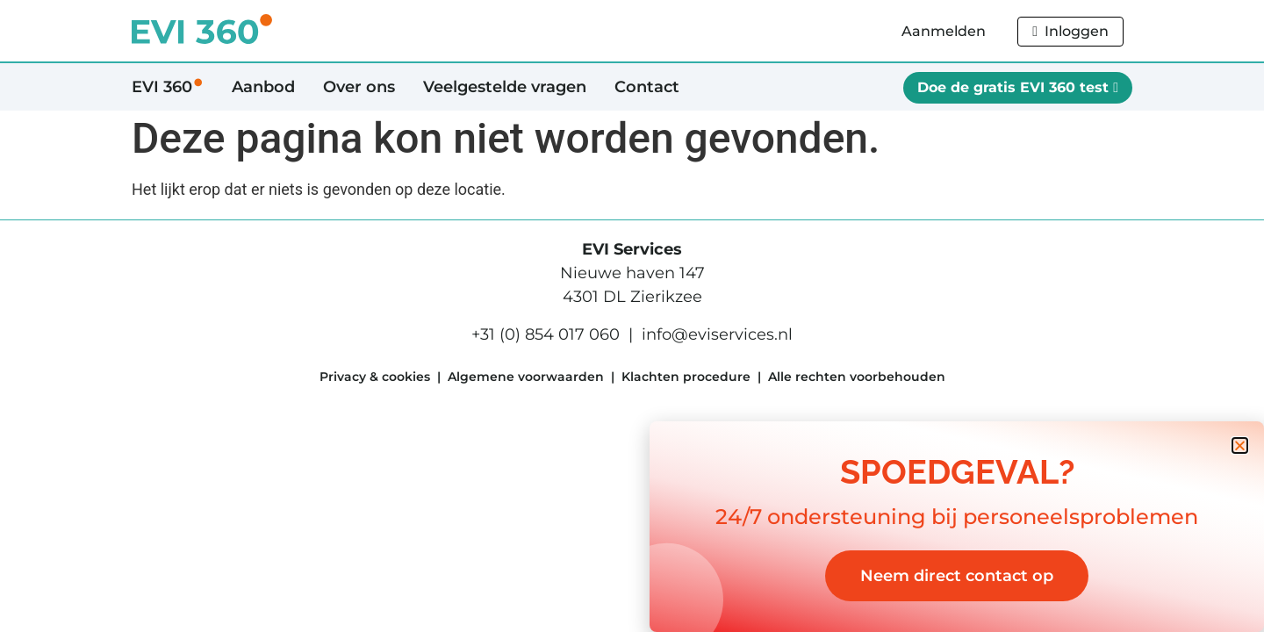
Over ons (359, 87)
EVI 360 (168, 87)
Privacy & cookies (375, 376)
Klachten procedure (685, 376)
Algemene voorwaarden (526, 376)
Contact (646, 87)
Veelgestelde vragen (504, 87)
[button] (1239, 445)
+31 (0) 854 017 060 (545, 334)
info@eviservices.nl (717, 334)
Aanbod (263, 87)
